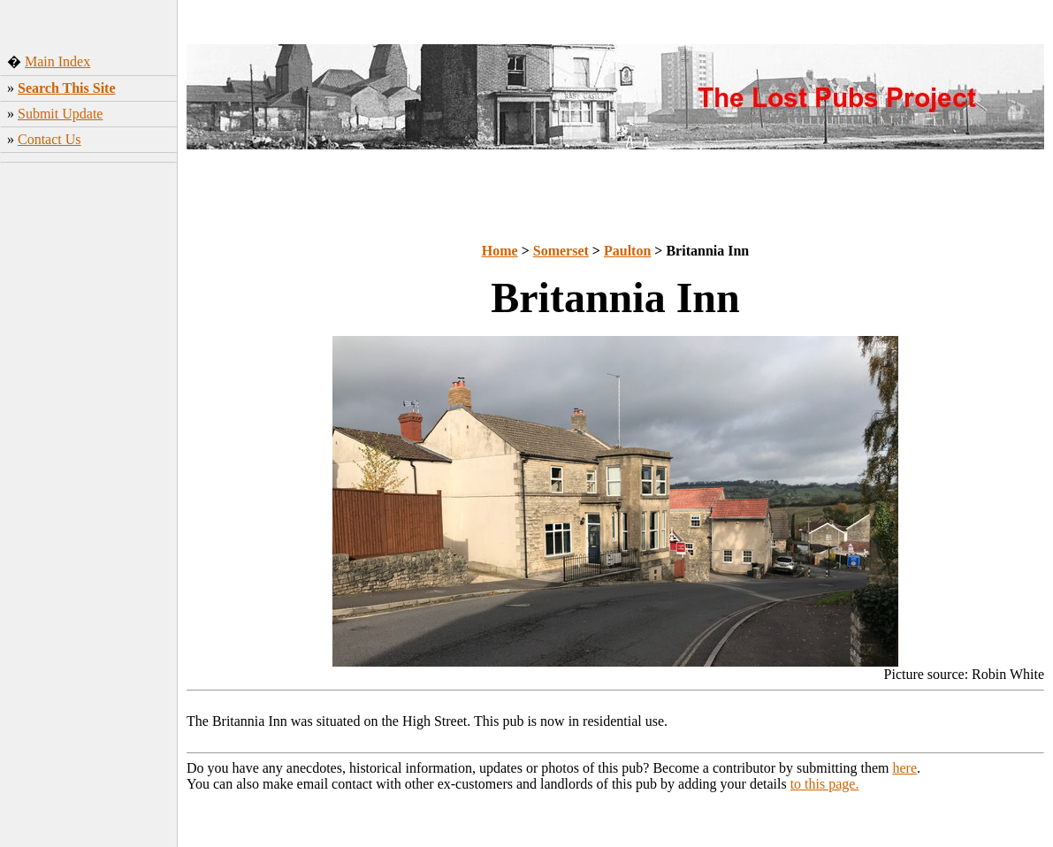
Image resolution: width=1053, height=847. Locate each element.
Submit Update (60, 113)
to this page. (824, 783)
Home (500, 250)
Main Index (57, 61)
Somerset (561, 250)
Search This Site (67, 87)
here (905, 767)
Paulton (627, 250)
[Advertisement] (89, 446)
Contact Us (49, 139)
